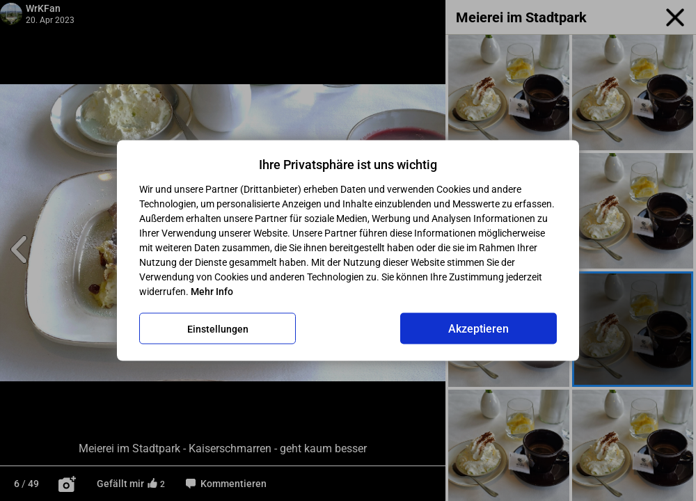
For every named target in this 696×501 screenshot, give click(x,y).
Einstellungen (217, 328)
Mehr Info (212, 291)
